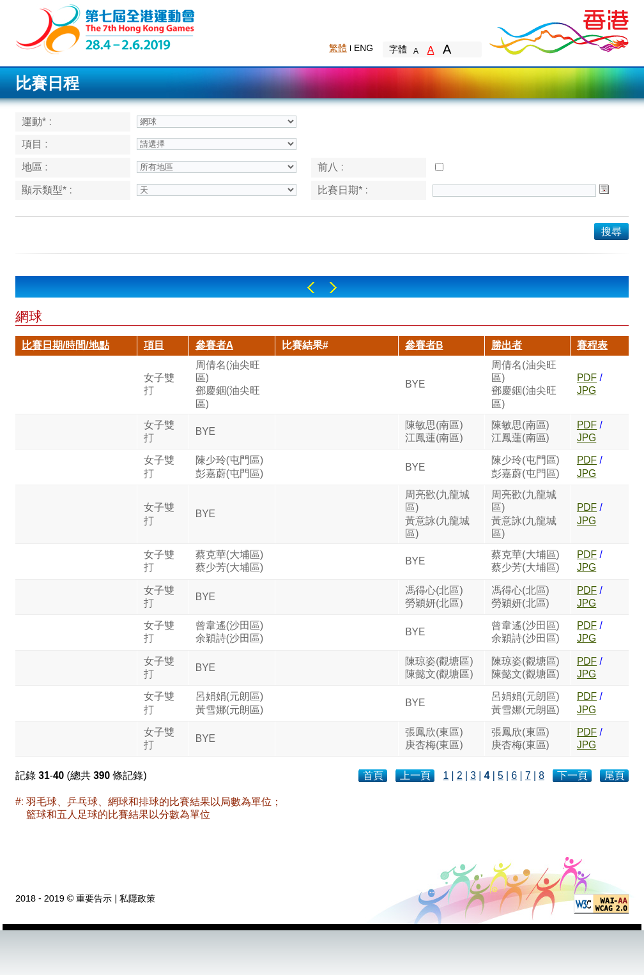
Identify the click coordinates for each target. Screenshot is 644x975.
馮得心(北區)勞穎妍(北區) (434, 596)
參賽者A (214, 345)
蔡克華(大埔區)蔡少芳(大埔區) (229, 561)
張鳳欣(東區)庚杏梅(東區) (434, 738)
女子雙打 (159, 384)
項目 (154, 345)
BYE (415, 384)
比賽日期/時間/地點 (65, 345)
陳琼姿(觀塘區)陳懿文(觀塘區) (439, 667)
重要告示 (94, 898)
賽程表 (592, 345)
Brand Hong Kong (558, 28)
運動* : (37, 121)
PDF (587, 377)
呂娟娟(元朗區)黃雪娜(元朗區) (229, 702)
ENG (363, 48)
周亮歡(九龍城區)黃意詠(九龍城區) (437, 514)
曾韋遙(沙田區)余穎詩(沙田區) (229, 632)
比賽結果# (305, 345)
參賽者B (424, 345)
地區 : (35, 167)
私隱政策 (137, 898)
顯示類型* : (47, 190)
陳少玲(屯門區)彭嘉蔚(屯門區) (229, 466)
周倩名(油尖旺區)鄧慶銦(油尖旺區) (227, 384)
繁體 (338, 48)
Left (310, 287)
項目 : (35, 144)
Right (333, 287)
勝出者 (506, 345)
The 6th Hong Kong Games (105, 28)
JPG (586, 390)
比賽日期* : (343, 190)
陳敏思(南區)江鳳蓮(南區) (434, 431)
